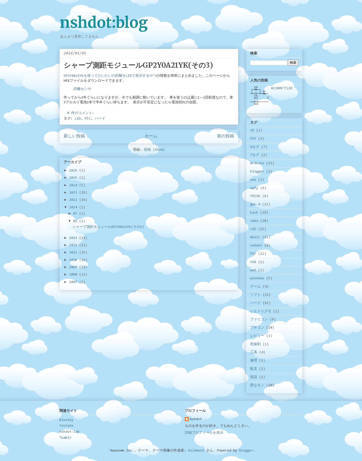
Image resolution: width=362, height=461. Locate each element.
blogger (257, 171)
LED (78, 119)
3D (252, 130)
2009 (74, 267)
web (253, 270)
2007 (74, 282)
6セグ (254, 147)
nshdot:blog (104, 22)
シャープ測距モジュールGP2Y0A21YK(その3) (138, 65)
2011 (74, 252)
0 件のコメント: (81, 113)
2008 (74, 274)
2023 (74, 193)
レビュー (257, 336)
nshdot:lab (69, 432)
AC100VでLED (282, 88)
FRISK (255, 196)
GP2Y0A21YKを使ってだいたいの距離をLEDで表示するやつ (110, 76)
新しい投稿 (74, 136)
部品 (253, 377)
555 (253, 139)
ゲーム (255, 287)
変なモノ (257, 385)
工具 (253, 352)
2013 (74, 238)
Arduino (257, 163)
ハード (100, 119)
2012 (74, 245)
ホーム (151, 136)
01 (76, 221)
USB (253, 262)
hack (254, 213)
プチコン (257, 328)
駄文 (253, 369)
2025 (74, 178)
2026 (74, 170)
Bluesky (66, 420)
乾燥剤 (255, 344)
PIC (88, 119)
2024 (74, 185)
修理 (253, 360)
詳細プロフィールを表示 (204, 433)
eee (253, 180)
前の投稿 (225, 136)
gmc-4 (255, 204)
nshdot (256, 245)
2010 (74, 260)
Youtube (66, 426)
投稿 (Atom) (154, 150)
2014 (74, 207)
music (255, 237)
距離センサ (82, 89)
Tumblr (65, 438)
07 (76, 214)
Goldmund (196, 450)
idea (254, 221)
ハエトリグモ (260, 311)
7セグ (254, 155)
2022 (74, 200)
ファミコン (259, 319)
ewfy (254, 188)
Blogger (246, 450)
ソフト (255, 295)
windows (257, 278)
